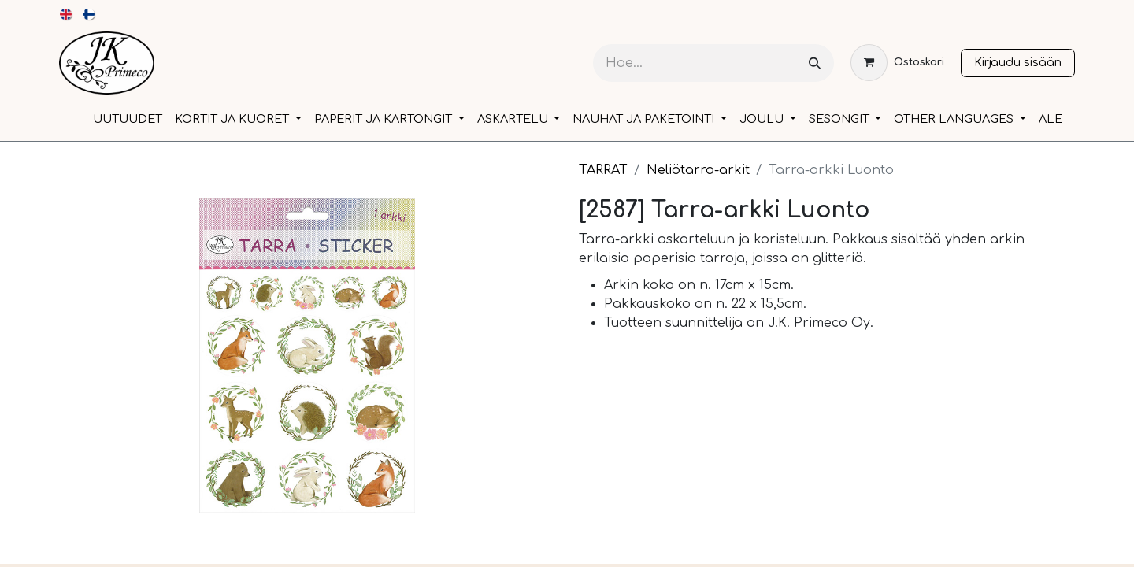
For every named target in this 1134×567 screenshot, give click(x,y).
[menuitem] (66, 14)
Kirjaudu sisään (1018, 62)
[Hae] (814, 63)
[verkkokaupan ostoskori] (897, 63)
